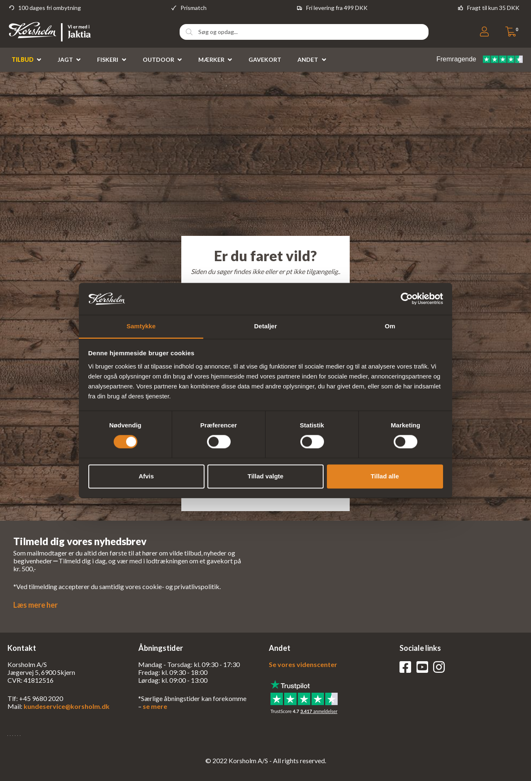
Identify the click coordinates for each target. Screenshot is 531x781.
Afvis (146, 476)
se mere (155, 706)
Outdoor (158, 59)
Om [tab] (390, 326)
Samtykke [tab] (141, 326)
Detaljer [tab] (265, 326)
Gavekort (264, 59)
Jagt (65, 59)
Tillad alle (384, 476)
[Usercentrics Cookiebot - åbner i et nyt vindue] (406, 299)
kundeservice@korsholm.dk (67, 706)
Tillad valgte (265, 476)
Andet (307, 59)
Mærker (211, 59)
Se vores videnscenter (303, 664)
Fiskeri (107, 59)
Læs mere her (35, 604)
